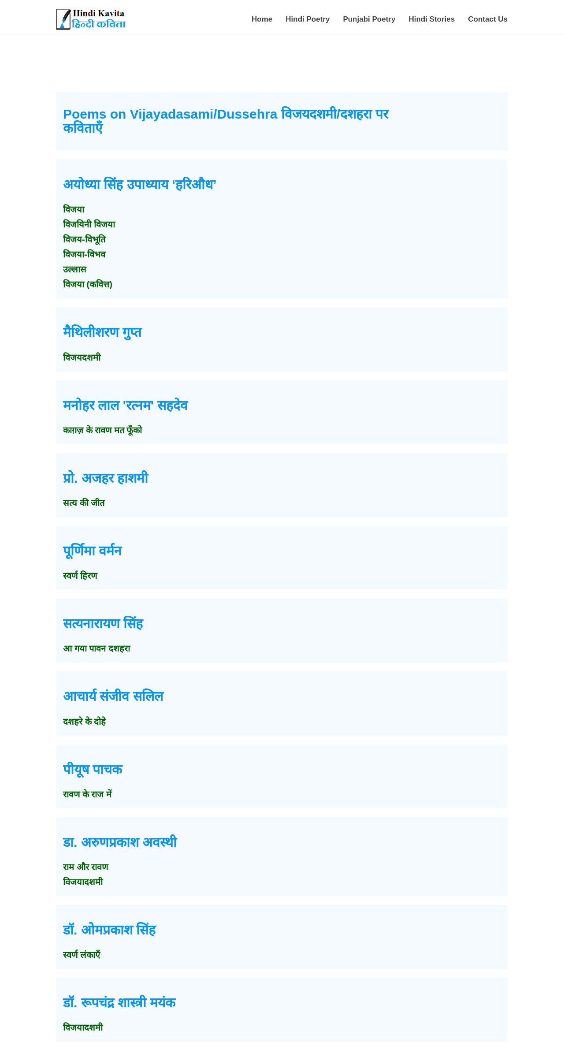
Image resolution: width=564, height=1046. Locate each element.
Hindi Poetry (308, 19)
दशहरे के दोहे (84, 721)
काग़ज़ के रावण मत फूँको (102, 430)
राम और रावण (85, 867)
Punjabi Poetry (369, 19)
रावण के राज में (87, 794)
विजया (73, 209)
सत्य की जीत (83, 503)
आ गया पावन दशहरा (96, 648)
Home (262, 19)
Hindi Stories (431, 19)
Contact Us (488, 19)
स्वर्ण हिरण (80, 576)
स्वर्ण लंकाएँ (81, 955)
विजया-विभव (84, 254)
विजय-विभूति (84, 239)
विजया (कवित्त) (87, 284)
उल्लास (74, 269)
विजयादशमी (83, 882)
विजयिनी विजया (89, 224)
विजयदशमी (81, 357)
